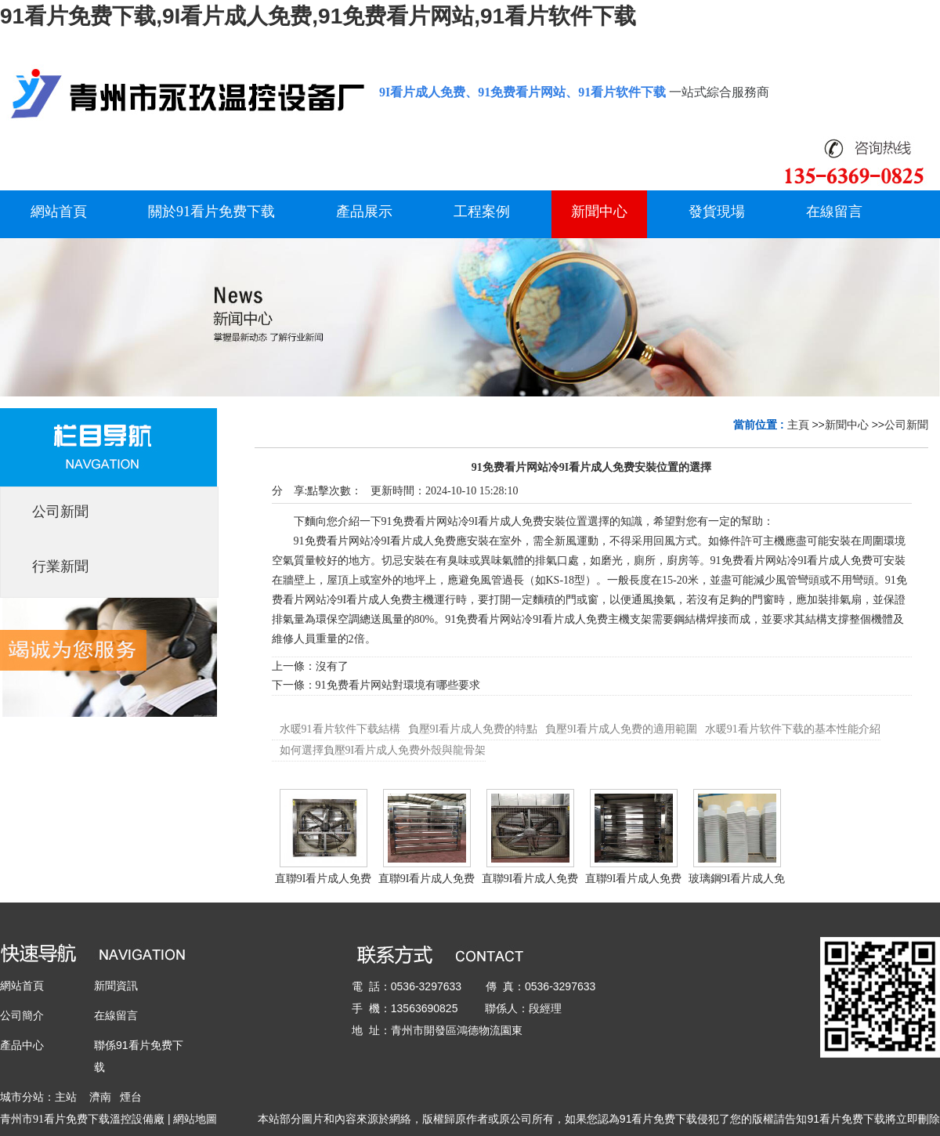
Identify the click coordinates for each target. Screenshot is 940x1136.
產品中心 (22, 1045)
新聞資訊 (116, 985)
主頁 (798, 424)
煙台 (131, 1097)
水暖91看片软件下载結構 (340, 729)
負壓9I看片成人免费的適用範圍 (621, 729)
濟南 (100, 1097)
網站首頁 (22, 985)
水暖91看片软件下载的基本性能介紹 (792, 729)
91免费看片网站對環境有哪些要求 (398, 685)
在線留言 (116, 1015)
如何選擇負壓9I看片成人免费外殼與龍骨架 (383, 750)
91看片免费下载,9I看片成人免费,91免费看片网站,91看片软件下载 (318, 16)
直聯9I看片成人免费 (323, 879)
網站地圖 (195, 1118)
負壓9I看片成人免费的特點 (473, 729)
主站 (66, 1097)
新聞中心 (847, 424)
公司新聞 (906, 424)
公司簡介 (22, 1015)
